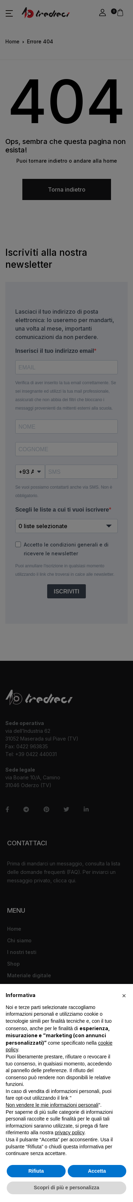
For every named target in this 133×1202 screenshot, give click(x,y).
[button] (123, 995)
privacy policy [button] (69, 1132)
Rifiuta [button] (36, 1171)
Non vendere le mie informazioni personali (52, 1105)
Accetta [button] (97, 1171)
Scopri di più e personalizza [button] (66, 1187)
